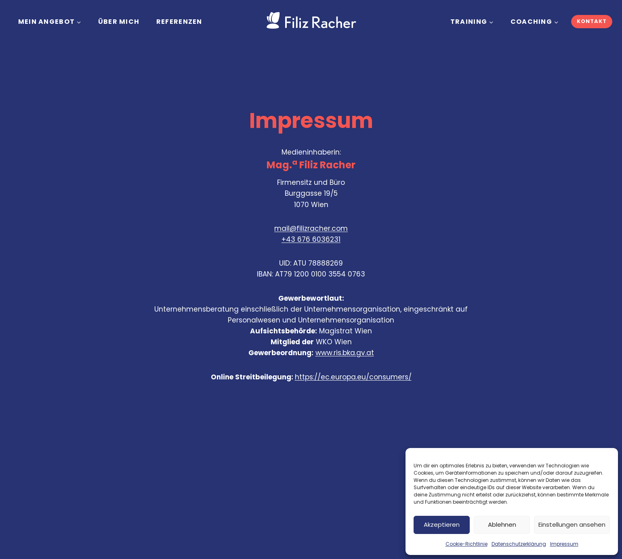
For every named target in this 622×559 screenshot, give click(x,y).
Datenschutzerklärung (519, 543)
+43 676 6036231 (311, 239)
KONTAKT (592, 21)
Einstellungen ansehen (571, 524)
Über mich (119, 21)
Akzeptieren (442, 524)
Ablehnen (502, 524)
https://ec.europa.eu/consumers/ (353, 377)
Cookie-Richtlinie (466, 543)
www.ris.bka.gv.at (344, 353)
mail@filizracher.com (311, 228)
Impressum (564, 543)
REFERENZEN (179, 21)
